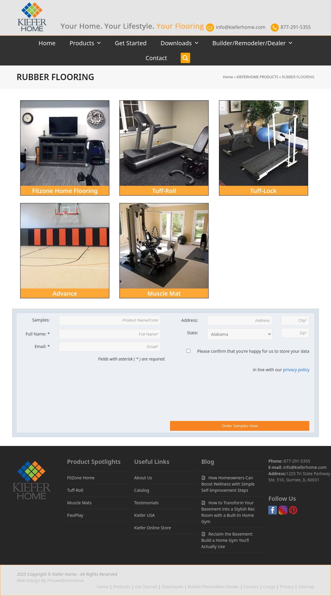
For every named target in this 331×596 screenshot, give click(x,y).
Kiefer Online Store (152, 528)
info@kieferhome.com (235, 27)
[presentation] (215, 387)
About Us (143, 477)
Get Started (146, 586)
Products (121, 586)
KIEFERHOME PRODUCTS (257, 76)
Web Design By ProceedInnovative (50, 580)
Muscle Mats (79, 502)
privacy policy (296, 369)
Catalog (141, 490)
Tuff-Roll (75, 490)
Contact (251, 586)
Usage (269, 586)
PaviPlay (75, 515)
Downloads (172, 586)
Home (228, 76)
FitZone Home (80, 477)
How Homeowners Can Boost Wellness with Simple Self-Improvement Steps (227, 484)
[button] (185, 58)
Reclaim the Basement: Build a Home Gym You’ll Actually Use (227, 540)
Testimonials (146, 502)
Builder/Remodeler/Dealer (213, 586)
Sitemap (306, 586)
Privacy (287, 586)
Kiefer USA (144, 515)
